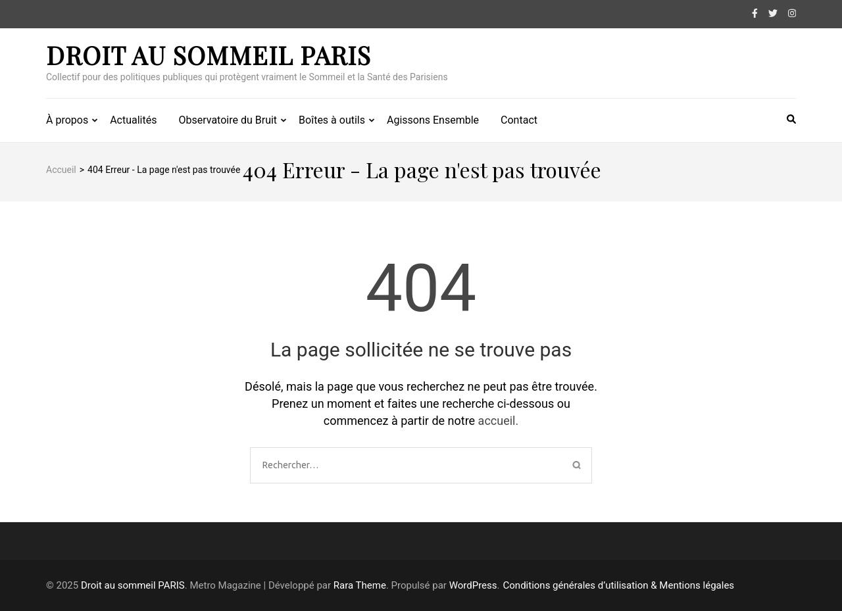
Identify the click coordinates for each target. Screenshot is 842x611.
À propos (67, 120)
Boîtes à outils (332, 120)
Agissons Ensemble (433, 120)
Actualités (133, 120)
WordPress (473, 585)
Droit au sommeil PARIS (208, 55)
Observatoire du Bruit (227, 120)
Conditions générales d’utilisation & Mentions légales (619, 585)
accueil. (498, 421)
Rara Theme (360, 585)
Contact (519, 120)
